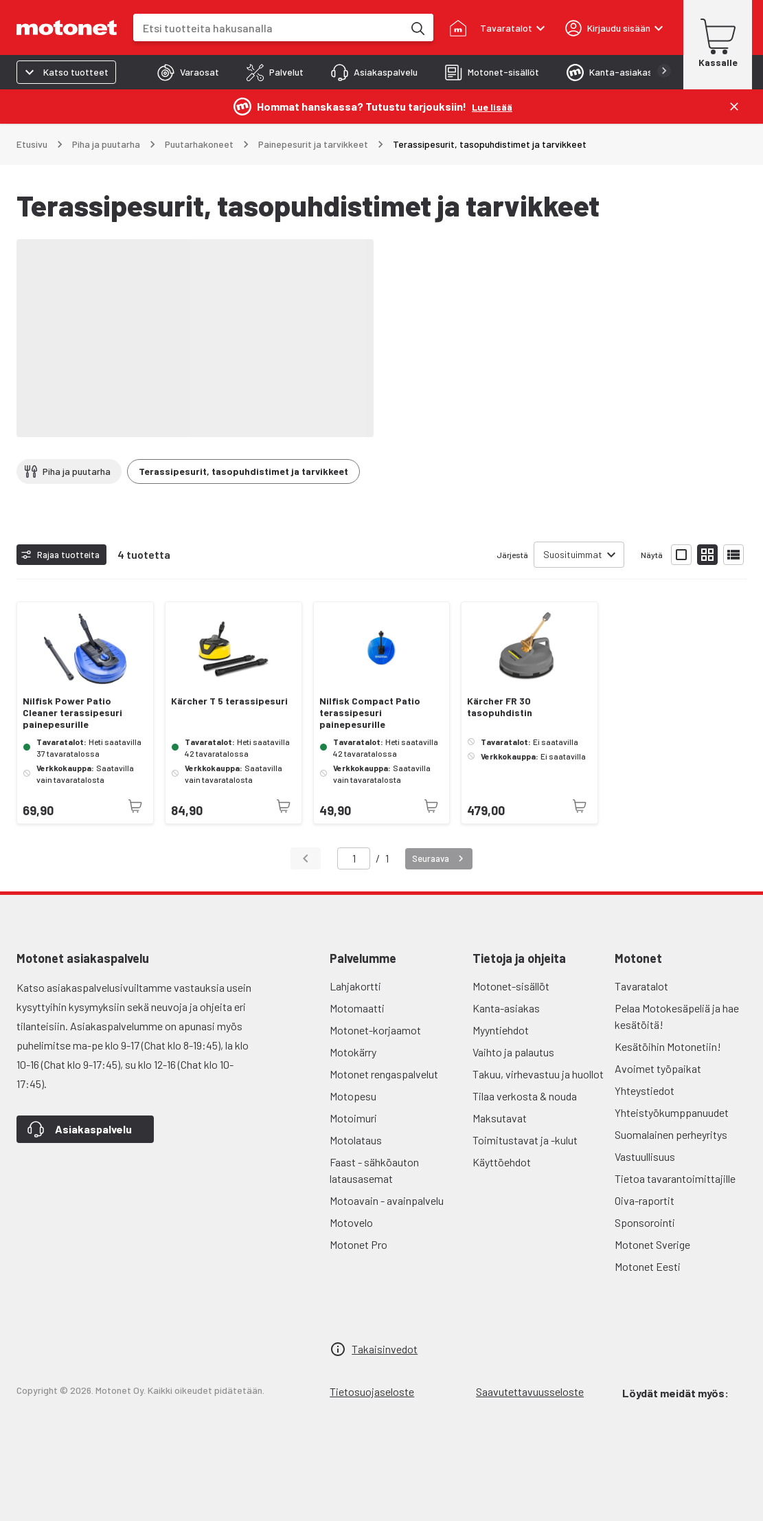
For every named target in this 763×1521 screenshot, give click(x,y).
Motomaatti (357, 1007)
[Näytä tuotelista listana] (733, 554)
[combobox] (268, 28)
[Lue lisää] (492, 106)
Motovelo (351, 1222)
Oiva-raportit (644, 1200)
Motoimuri (353, 1117)
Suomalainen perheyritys (671, 1134)
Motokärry (353, 1051)
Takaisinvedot (385, 1348)
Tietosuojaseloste (372, 1391)
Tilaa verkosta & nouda (524, 1095)
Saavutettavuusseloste (530, 1391)
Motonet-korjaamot (375, 1029)
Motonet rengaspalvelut (384, 1073)
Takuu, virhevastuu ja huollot (538, 1073)
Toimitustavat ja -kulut (525, 1139)
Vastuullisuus (645, 1156)
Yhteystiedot (644, 1090)
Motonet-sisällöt (510, 985)
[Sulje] (734, 106)
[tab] (188, 72)
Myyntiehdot (500, 1029)
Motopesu (353, 1095)
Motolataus (356, 1139)
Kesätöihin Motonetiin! (668, 1046)
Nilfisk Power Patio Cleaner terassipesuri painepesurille (72, 713)
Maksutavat (499, 1117)
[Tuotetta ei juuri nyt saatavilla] (135, 806)
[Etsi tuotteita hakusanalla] (417, 27)
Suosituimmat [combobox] (572, 554)
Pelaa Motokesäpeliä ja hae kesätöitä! (677, 1016)
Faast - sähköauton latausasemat (374, 1170)
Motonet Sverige (652, 1244)
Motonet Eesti (648, 1266)
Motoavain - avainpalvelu (387, 1200)
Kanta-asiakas (506, 1007)
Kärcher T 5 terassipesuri (229, 701)
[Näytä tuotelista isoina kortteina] (681, 554)
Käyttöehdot (501, 1161)
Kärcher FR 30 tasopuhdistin (499, 707)
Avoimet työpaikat (658, 1068)
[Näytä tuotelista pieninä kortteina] (707, 554)
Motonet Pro (358, 1244)
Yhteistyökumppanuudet (672, 1112)
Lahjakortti (355, 985)
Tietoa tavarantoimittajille (675, 1178)
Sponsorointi (645, 1222)
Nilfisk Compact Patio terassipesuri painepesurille (369, 713)
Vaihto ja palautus (513, 1051)
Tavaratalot (641, 985)
